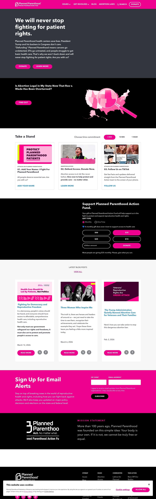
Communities (117, 473)
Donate (126, 246)
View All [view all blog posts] (78, 272)
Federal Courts (100, 496)
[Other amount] (96, 245)
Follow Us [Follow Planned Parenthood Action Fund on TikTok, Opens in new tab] (110, 186)
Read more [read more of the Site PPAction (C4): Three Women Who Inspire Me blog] (69, 353)
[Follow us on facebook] (17, 497)
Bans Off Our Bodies (133, 478)
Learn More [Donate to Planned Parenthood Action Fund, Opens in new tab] (67, 186)
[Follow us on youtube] (29, 497)
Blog (84, 480)
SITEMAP (85, 473)
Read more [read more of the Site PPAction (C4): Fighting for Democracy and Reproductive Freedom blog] (26, 353)
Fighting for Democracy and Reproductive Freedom (32, 306)
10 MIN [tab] (122, 137)
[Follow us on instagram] (23, 497)
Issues (84, 477)
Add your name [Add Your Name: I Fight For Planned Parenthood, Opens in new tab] (25, 186)
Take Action (132, 473)
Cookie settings (123, 490)
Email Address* (114, 377)
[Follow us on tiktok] (35, 497)
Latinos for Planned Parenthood (117, 479)
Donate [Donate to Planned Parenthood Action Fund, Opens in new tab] (23, 66)
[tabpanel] (78, 167)
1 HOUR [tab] (135, 137)
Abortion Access (101, 478)
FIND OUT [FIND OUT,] (23, 103)
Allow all (141, 490)
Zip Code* (95, 377)
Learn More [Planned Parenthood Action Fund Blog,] (42, 66)
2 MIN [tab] (109, 137)
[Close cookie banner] (149, 484)
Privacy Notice (28, 491)
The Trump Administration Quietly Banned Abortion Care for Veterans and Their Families (120, 312)
